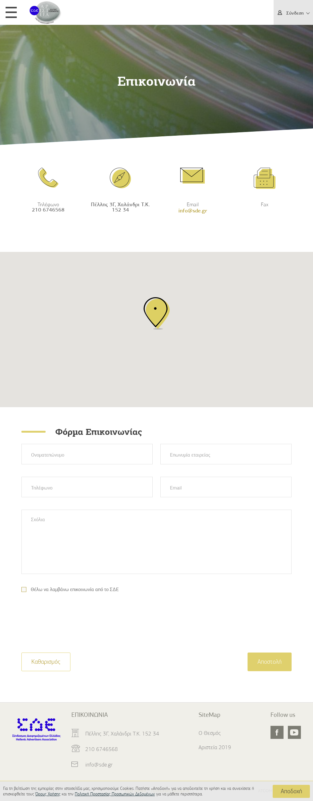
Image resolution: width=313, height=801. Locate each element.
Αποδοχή (291, 791)
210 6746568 (48, 210)
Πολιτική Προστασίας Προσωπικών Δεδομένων (115, 794)
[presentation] (68, 626)
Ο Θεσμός (210, 733)
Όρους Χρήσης (47, 794)
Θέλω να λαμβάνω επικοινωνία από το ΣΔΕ (75, 589)
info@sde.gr (99, 764)
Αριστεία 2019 (215, 747)
